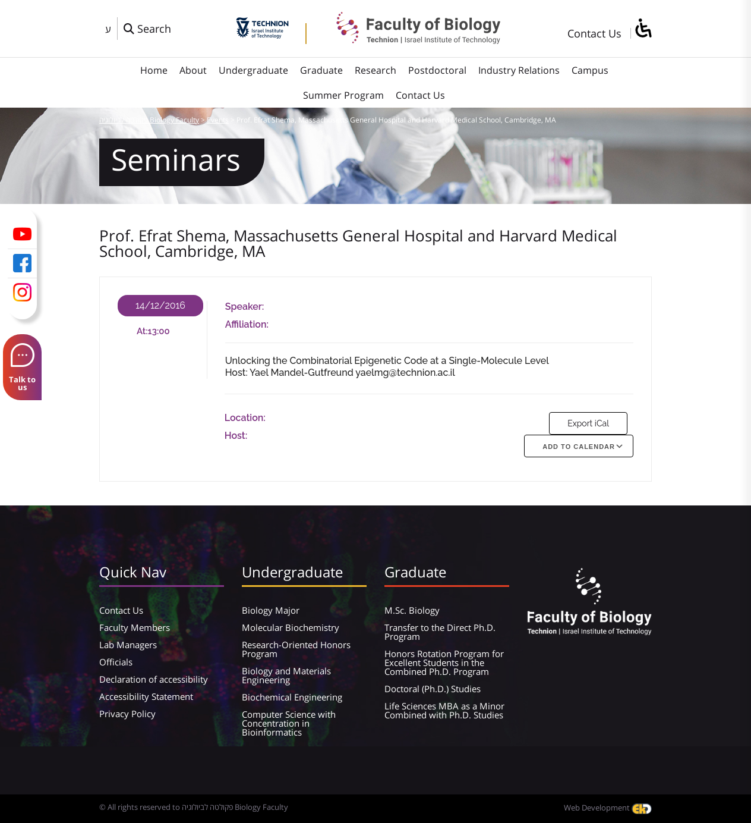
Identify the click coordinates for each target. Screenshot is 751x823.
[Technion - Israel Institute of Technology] (262, 34)
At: (142, 331)
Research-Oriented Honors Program (296, 649)
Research (375, 70)
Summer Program (343, 95)
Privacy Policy (127, 714)
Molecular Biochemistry (290, 627)
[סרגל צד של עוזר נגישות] (643, 28)
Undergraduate (253, 70)
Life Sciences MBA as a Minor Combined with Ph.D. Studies (444, 710)
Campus (590, 70)
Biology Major (270, 610)
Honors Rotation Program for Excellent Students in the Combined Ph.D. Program (444, 662)
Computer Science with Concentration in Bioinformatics (289, 723)
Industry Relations (519, 70)
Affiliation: (247, 324)
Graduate (321, 70)
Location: (245, 417)
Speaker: (244, 306)
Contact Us (594, 33)
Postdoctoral (437, 70)
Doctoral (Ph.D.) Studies (432, 689)
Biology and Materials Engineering (286, 675)
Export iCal (588, 423)
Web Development (608, 807)
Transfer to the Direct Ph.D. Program (440, 631)
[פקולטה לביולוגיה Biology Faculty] (409, 40)
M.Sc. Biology (412, 610)
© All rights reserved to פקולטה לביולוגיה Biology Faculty (193, 807)
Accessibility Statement (146, 696)
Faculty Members (134, 627)
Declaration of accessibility (153, 679)
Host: (236, 435)
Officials (115, 662)
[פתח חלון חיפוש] (147, 28)
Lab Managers (128, 645)
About (193, 70)
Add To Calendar (578, 446)
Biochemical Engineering (292, 697)
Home (154, 70)
